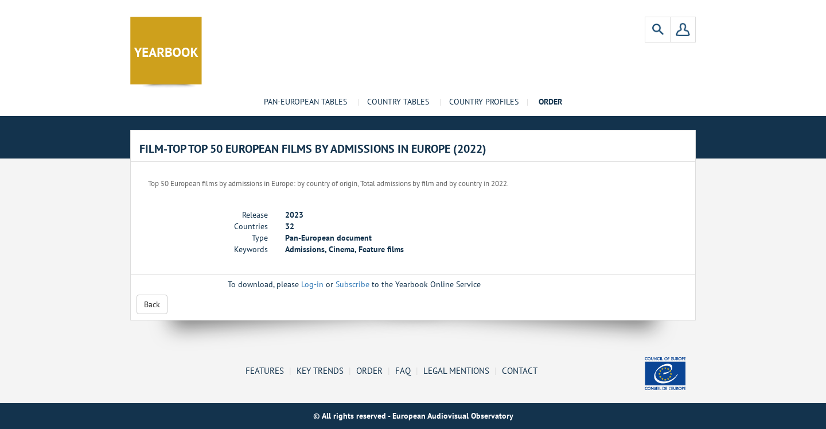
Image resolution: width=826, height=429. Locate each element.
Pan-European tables (305, 101)
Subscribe (352, 284)
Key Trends (320, 370)
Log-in (312, 284)
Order (369, 370)
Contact (519, 370)
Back (152, 304)
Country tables (398, 101)
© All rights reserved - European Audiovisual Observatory (413, 416)
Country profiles (484, 101)
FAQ (403, 370)
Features (265, 370)
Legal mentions (456, 370)
